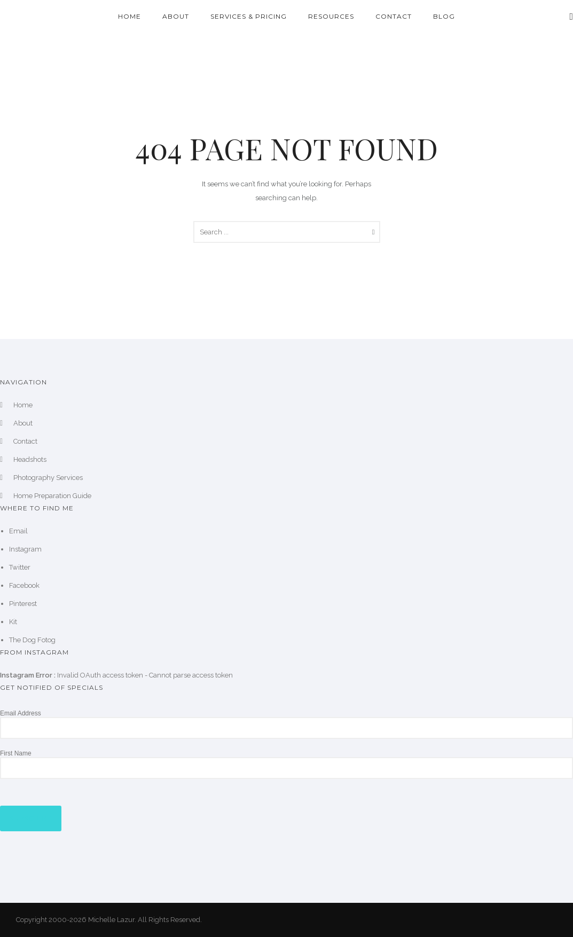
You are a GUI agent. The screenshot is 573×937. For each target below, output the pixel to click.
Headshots (29, 459)
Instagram (25, 549)
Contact (393, 16)
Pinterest (23, 604)
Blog (444, 16)
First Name (16, 753)
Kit (13, 622)
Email (18, 531)
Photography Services (48, 478)
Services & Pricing (248, 16)
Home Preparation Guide (52, 496)
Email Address (20, 713)
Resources (331, 16)
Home (129, 16)
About (175, 16)
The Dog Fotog (32, 640)
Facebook (24, 585)
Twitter (19, 567)
